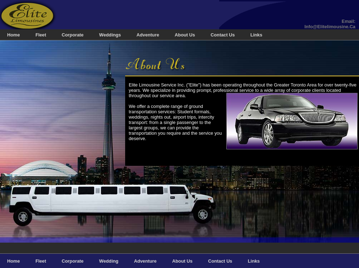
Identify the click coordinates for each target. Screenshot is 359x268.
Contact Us (223, 35)
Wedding (108, 261)
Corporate (73, 35)
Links (256, 35)
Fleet (40, 35)
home (13, 35)
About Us (185, 35)
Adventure (148, 35)
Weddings (110, 35)
